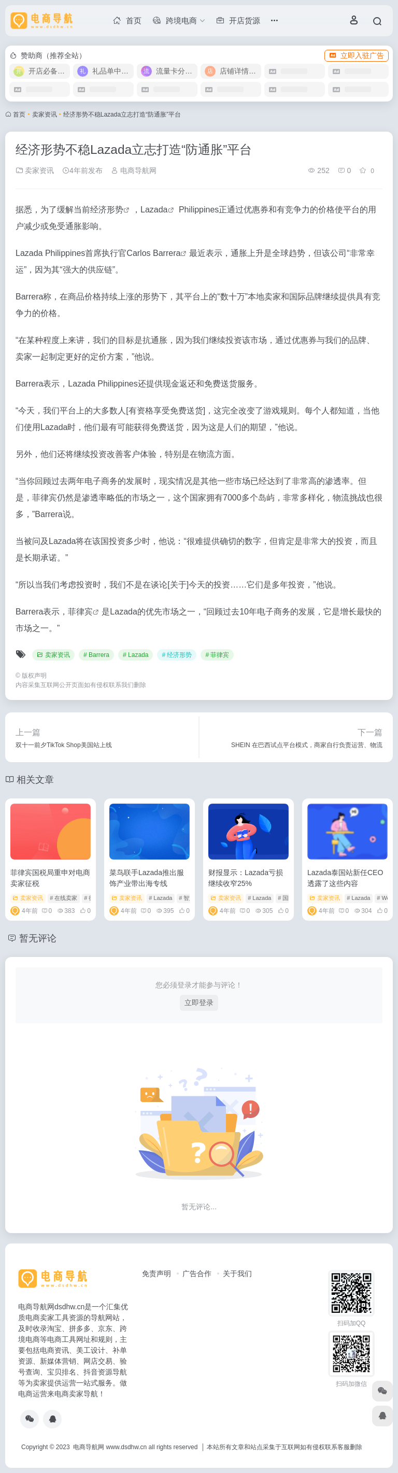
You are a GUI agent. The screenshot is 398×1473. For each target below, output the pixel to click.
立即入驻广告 (356, 55)
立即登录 (199, 1002)
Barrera (166, 253)
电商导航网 (134, 170)
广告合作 (196, 1273)
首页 (19, 114)
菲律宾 (80, 611)
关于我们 (237, 1273)
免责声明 (156, 1273)
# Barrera (96, 655)
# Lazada (135, 655)
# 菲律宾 (217, 655)
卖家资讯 (44, 114)
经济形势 (106, 209)
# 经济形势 (177, 655)
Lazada (154, 209)
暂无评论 (37, 938)
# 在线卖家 (63, 898)
